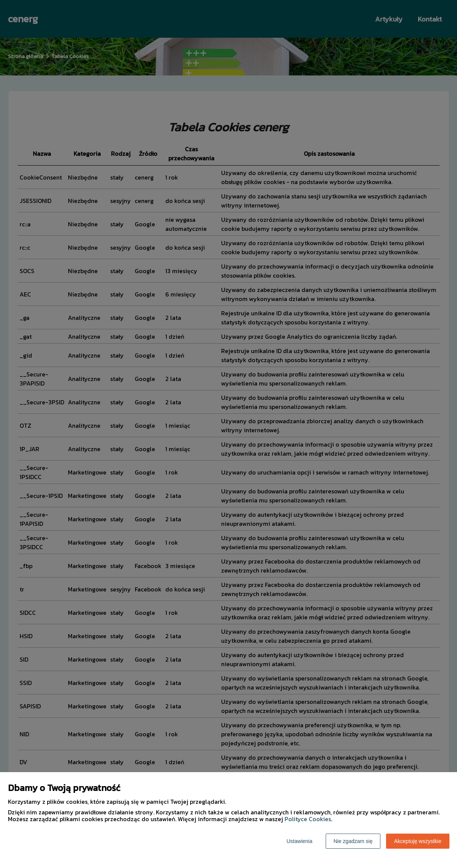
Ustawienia (299, 841)
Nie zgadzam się (353, 841)
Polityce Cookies (308, 818)
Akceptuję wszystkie (417, 841)
